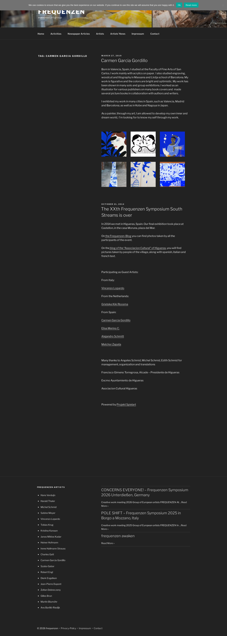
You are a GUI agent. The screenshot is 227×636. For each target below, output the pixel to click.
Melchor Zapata (111, 344)
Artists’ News (117, 33)
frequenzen (61, 11)
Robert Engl (47, 572)
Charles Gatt (47, 554)
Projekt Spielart (126, 404)
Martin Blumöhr (49, 601)
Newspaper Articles (79, 33)
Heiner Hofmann (49, 542)
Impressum (138, 33)
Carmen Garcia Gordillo (124, 60)
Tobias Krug (47, 524)
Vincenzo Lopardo (112, 288)
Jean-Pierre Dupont (51, 583)
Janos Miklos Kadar (51, 536)
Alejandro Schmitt (112, 336)
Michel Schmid (48, 507)
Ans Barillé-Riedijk (50, 607)
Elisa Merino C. (110, 328)
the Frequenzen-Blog (118, 236)
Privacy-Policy (68, 628)
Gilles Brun (46, 595)
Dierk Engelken (49, 578)
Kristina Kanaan (49, 530)
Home (41, 33)
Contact (154, 33)
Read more (191, 5)
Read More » (107, 543)
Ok (179, 5)
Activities (55, 33)
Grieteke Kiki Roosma (114, 304)
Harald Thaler (48, 501)
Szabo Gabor (47, 566)
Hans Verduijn (48, 495)
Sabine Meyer (48, 512)
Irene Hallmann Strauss (53, 548)
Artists (100, 33)
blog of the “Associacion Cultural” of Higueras (137, 248)
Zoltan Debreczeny (51, 589)
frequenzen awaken (118, 536)
